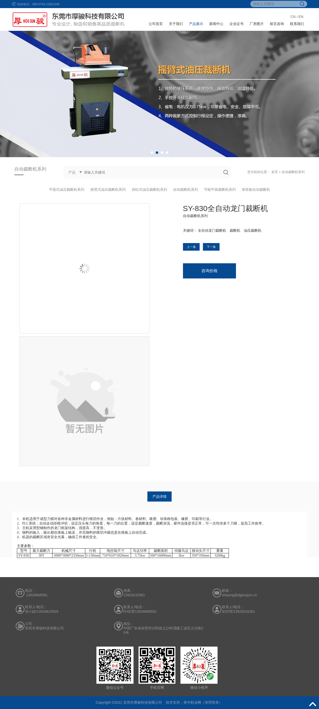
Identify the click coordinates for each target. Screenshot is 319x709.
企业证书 (236, 24)
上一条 (191, 247)
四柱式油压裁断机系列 (149, 189)
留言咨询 (277, 24)
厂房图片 (257, 24)
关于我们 (176, 24)
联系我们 (297, 24)
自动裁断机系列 (293, 172)
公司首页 (156, 24)
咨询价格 (209, 271)
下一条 (211, 247)
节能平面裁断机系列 (220, 189)
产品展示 (196, 24)
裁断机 (235, 230)
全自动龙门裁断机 (212, 230)
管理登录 (212, 702)
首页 (274, 172)
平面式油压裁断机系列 (66, 189)
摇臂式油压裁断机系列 (108, 189)
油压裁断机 (252, 230)
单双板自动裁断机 (256, 189)
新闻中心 (216, 24)
